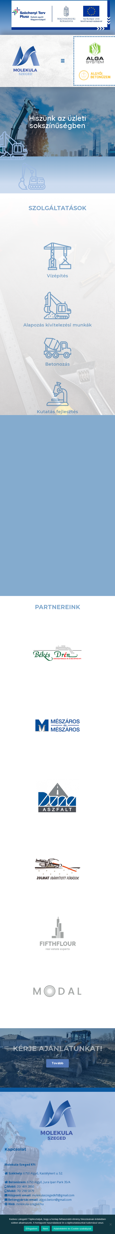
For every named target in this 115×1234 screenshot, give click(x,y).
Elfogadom (31, 1228)
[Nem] (110, 1224)
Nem (45, 1228)
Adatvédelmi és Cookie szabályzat (72, 1228)
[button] (63, 60)
